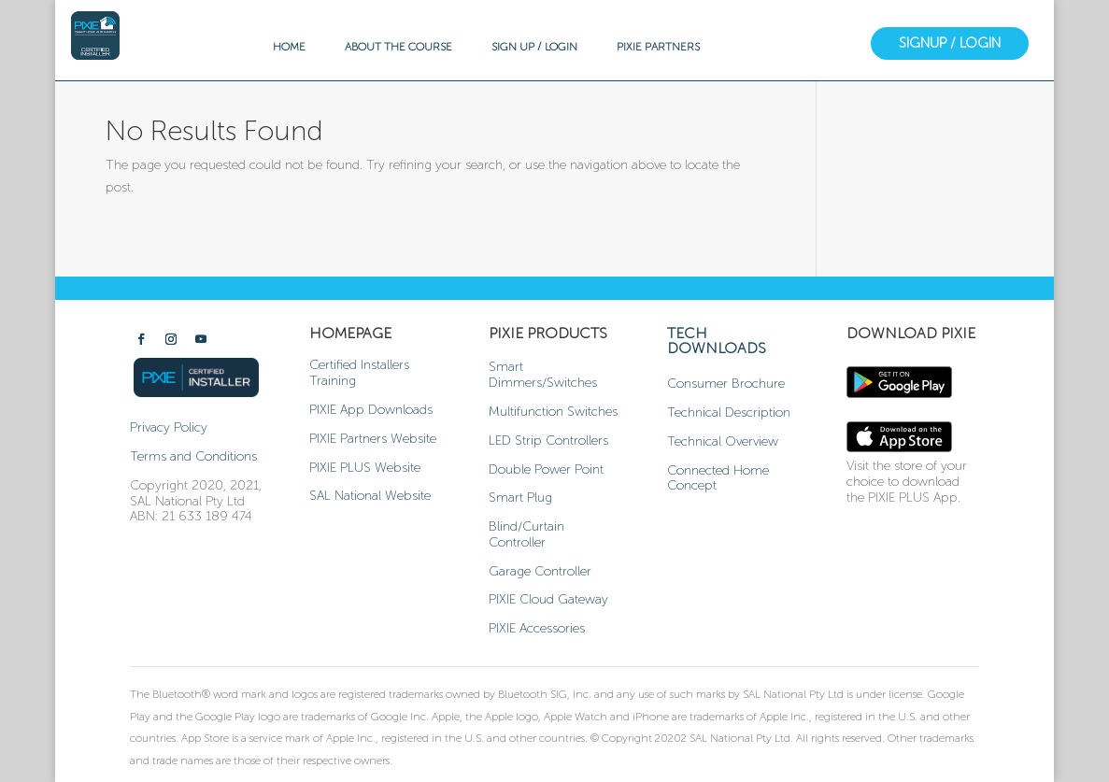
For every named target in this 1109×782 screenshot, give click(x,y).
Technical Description (728, 412)
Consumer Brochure (726, 383)
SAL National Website (370, 496)
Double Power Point (546, 469)
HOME (289, 46)
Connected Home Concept (718, 478)
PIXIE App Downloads (371, 410)
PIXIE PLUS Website (364, 468)
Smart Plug (520, 497)
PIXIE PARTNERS (658, 46)
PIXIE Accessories (537, 628)
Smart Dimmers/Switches (543, 375)
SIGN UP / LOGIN (534, 46)
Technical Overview (722, 441)
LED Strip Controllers (548, 440)
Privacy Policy (168, 427)
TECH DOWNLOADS (716, 340)
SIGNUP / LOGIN (950, 43)
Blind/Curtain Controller (526, 534)
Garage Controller (540, 571)
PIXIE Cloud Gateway (548, 599)
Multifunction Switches (553, 411)
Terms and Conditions (193, 456)
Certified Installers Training (359, 373)
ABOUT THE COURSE (398, 46)
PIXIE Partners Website (372, 439)
